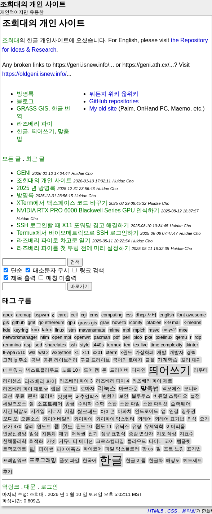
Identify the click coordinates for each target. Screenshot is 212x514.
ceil (74, 315)
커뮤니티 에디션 (76, 441)
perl (126, 337)
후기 (7, 471)
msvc (154, 330)
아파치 (125, 411)
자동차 (49, 434)
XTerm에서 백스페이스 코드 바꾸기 (62, 203)
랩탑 (55, 388)
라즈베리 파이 (35, 124)
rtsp (27, 344)
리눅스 (106, 388)
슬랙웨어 (181, 404)
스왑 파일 (130, 403)
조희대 (10, 40)
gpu (71, 322)
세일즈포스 (14, 403)
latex (47, 329)
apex (8, 315)
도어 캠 (91, 370)
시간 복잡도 (15, 411)
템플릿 (184, 441)
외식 (191, 419)
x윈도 (126, 352)
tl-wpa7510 (14, 352)
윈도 (67, 426)
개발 (161, 352)
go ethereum (52, 322)
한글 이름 (136, 460)
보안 (123, 396)
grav (104, 322)
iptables (153, 322)
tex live (140, 344)
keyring (20, 330)
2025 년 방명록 (36, 188)
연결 (173, 411)
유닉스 (122, 426)
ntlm (44, 337)
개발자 (176, 352)
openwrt (82, 337)
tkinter (191, 344)
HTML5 (155, 511)
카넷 (51, 441)
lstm (71, 330)
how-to (119, 322)
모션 (7, 396)
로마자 (87, 388)
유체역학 (154, 426)
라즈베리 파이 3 (76, 381)
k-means (192, 322)
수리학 (85, 403)
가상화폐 (144, 352)
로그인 (70, 388)
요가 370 (12, 426)
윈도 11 (103, 426)
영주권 (188, 411)
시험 (69, 411)
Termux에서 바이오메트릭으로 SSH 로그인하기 (78, 233)
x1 (76, 352)
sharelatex (55, 344)
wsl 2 (43, 352)
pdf (116, 337)
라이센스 (12, 381)
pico (137, 337)
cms (94, 315)
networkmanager (20, 337)
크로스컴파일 (110, 441)
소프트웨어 (49, 404)
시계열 (38, 411)
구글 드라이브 (95, 360)
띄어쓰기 (42, 131)
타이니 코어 (161, 441)
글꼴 (150, 360)
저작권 (78, 433)
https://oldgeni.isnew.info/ (34, 74)
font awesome (191, 315)
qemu (181, 337)
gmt (31, 322)
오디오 (10, 419)
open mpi (61, 337)
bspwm (41, 315)
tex (127, 344)
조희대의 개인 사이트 (33, 4)
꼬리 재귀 (191, 360)
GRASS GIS (32, 108)
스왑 (112, 403)
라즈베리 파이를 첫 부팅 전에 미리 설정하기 (73, 248)
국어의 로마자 (127, 360)
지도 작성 (166, 433)
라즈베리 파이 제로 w (25, 389)
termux (114, 344)
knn (35, 329)
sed (38, 344)
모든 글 (11, 159)
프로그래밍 (42, 460)
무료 (20, 396)
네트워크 (13, 370)
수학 (99, 403)
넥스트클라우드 (42, 370)
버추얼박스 (87, 396)
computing (112, 315)
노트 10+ (71, 370)
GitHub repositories (114, 101)
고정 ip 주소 (15, 360)
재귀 (63, 433)
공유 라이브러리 (60, 360)
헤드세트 (192, 460)
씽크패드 (87, 411)
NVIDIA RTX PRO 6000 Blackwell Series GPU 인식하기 (88, 210)
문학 (32, 396)
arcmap (23, 315)
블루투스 (141, 396)
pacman (102, 337)
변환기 (109, 396)
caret (62, 315)
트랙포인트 (14, 449)
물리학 (47, 396)
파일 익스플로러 (122, 449)
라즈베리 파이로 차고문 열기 (53, 240)
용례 (29, 426)
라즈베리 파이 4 (112, 381)
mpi (126, 330)
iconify (135, 322)
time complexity (166, 344)
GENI (24, 173)
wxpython (61, 352)
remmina (12, 344)
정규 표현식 (113, 433)
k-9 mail (172, 322)
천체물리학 (14, 441)
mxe (183, 330)
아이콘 (108, 411)
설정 (195, 396)
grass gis (87, 322)
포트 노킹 (174, 449)
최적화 (36, 441)
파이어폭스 (68, 449)
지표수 (187, 433)
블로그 (25, 101)
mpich (139, 330)
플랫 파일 (69, 460)
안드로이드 (146, 411)
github (18, 322)
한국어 (90, 460)
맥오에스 (171, 388)
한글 (22, 131)
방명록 (25, 94)
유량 (136, 426)
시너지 (55, 411)
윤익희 (188, 511)
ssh (73, 344)
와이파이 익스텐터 (115, 419)
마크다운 (128, 388)
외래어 (145, 419)
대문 (30, 487)
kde (6, 330)
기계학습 (168, 360)
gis (6, 322)
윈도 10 (84, 426)
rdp (198, 337)
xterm (111, 352)
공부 (35, 360)
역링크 (10, 487)
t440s (98, 344)
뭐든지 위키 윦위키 (114, 94)
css (129, 315)
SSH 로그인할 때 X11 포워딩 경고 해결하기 (73, 225)
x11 (86, 352)
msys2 (169, 329)
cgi (84, 315)
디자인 (139, 370)
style (85, 344)
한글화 (156, 460)
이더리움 (175, 426)
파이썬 (46, 449)
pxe (149, 337)
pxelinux (163, 337)
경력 (191, 352)
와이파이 (83, 419)
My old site (103, 108)
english (166, 315)
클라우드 (136, 441)
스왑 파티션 (155, 403)
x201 (98, 352)
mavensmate (92, 330)
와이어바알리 (57, 419)
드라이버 (119, 370)
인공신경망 (14, 433)
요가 (204, 419)
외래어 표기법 (169, 419)
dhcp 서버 (146, 315)
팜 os (147, 449)
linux (59, 330)
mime (114, 330)
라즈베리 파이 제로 (152, 381)
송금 (70, 403)
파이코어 (92, 449)
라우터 (201, 370)
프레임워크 (14, 460)
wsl (31, 352)
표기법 (194, 449)
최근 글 (35, 159)
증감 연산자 (141, 433)
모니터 (191, 388)
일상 (34, 433)
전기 (93, 433)
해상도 (173, 460)
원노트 (44, 426)
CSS (172, 511)
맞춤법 (150, 388)
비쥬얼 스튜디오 (170, 396)
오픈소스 (30, 419)
